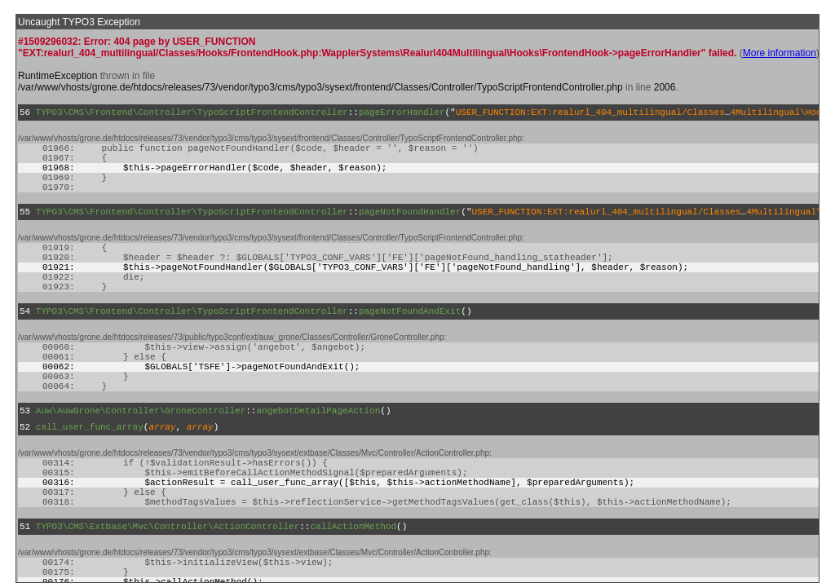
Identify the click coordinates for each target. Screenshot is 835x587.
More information (779, 53)
